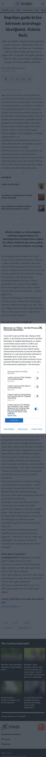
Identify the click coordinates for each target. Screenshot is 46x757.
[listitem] (23, 372)
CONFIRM (14, 420)
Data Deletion (9, 429)
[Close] (41, 328)
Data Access (23, 429)
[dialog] (23, 378)
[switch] (37, 378)
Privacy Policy (36, 429)
